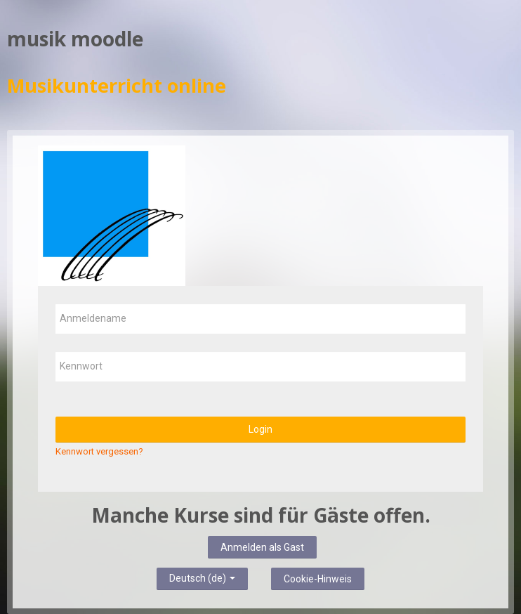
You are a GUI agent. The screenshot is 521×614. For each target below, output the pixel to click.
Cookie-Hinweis (318, 578)
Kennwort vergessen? (99, 451)
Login (260, 429)
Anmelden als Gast (262, 547)
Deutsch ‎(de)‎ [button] (202, 576)
